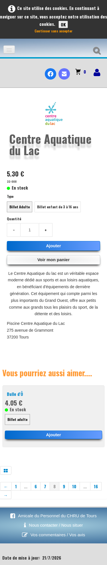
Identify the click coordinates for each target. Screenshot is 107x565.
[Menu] (9, 49)
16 (96, 486)
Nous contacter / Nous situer (56, 525)
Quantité (14, 218)
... (25, 486)
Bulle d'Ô (15, 394)
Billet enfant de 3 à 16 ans (57, 206)
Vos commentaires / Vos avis (58, 534)
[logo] (7, 69)
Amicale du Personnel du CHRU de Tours (57, 515)
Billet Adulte (19, 206)
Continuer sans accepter (53, 30)
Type (10, 196)
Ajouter (53, 245)
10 (74, 486)
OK (63, 24)
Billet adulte (17, 419)
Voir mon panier (53, 259)
